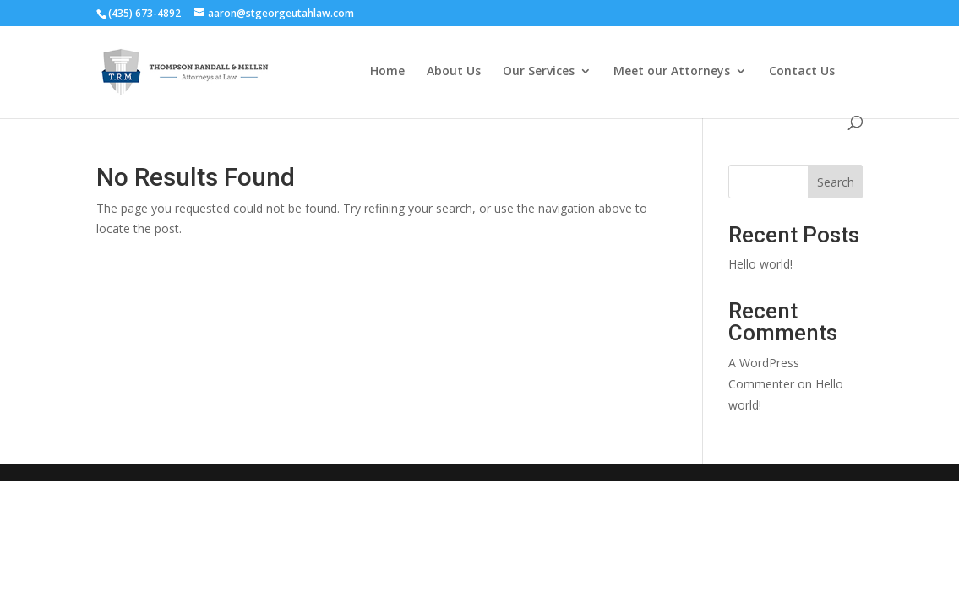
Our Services (539, 72)
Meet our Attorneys (671, 72)
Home (387, 72)
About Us (454, 72)
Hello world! (760, 264)
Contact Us (802, 72)
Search (835, 182)
